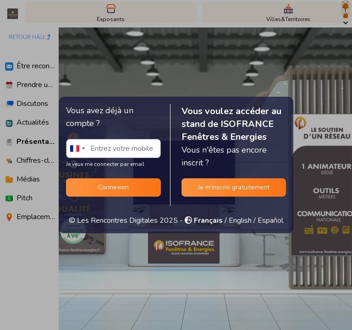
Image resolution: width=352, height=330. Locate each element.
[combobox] (77, 148)
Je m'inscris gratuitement (234, 187)
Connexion (113, 187)
